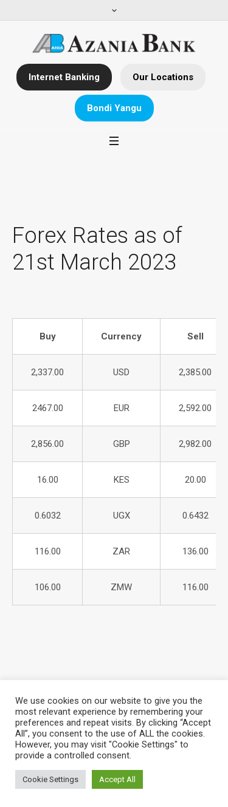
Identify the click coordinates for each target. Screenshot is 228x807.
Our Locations (163, 77)
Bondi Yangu (114, 108)
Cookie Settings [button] (50, 779)
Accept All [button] (117, 779)
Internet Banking (64, 77)
